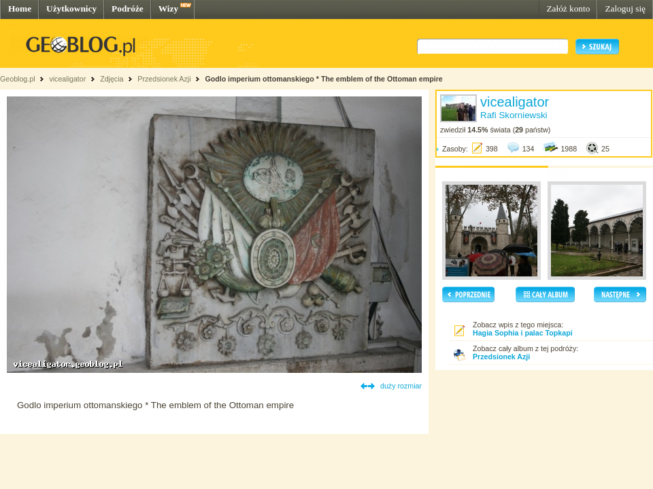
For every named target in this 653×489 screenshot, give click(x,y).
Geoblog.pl (17, 79)
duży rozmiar (401, 386)
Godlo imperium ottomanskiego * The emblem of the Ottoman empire (323, 79)
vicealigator (67, 79)
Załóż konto (568, 8)
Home (19, 8)
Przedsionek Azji (163, 79)
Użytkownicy (71, 8)
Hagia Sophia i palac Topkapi (523, 333)
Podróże (128, 8)
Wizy (168, 8)
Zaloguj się (625, 8)
